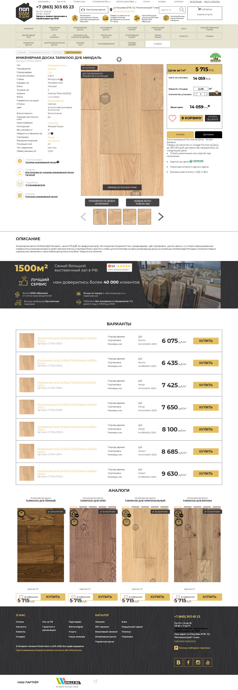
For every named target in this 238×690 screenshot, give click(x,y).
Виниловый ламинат (106, 631)
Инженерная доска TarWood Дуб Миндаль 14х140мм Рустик (67, 339)
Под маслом (54, 140)
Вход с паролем (212, 2)
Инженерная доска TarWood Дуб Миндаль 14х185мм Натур (67, 428)
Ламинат (100, 621)
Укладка (162, 2)
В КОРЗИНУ (191, 118)
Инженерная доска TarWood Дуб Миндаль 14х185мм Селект (67, 472)
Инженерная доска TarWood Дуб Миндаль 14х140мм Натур (67, 406)
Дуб (50, 72)
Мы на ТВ (61, 2)
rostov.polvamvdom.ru (24, 12)
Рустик (51, 137)
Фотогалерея (76, 626)
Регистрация (196, 2)
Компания (43, 2)
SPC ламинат (102, 626)
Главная (22, 52)
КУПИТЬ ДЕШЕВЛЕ (212, 118)
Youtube (207, 662)
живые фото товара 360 (142, 202)
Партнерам (75, 621)
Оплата (180, 134)
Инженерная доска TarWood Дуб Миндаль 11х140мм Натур (67, 384)
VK (178, 662)
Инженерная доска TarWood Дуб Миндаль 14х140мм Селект (67, 450)
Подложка (127, 636)
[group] (122, 130)
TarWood (57, 52)
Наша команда (77, 636)
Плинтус (126, 631)
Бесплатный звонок (93, 9)
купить (206, 341)
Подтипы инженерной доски (41, 196)
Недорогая (53, 123)
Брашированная (56, 100)
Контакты (178, 2)
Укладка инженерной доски (41, 162)
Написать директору (124, 11)
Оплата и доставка (125, 2)
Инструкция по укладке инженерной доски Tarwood (49, 173)
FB (188, 662)
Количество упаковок (180, 94)
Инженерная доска (39, 52)
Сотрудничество (100, 2)
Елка (124, 621)
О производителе (35, 185)
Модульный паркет (132, 626)
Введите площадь (178, 89)
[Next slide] (161, 217)
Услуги (146, 2)
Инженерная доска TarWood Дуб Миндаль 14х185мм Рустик (67, 362)
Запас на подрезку (215, 94)
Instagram (198, 662)
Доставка (208, 134)
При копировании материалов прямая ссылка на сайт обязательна (48, 650)
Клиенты (20, 631)
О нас (20, 615)
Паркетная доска (104, 641)
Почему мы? (79, 2)
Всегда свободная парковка (194, 647)
